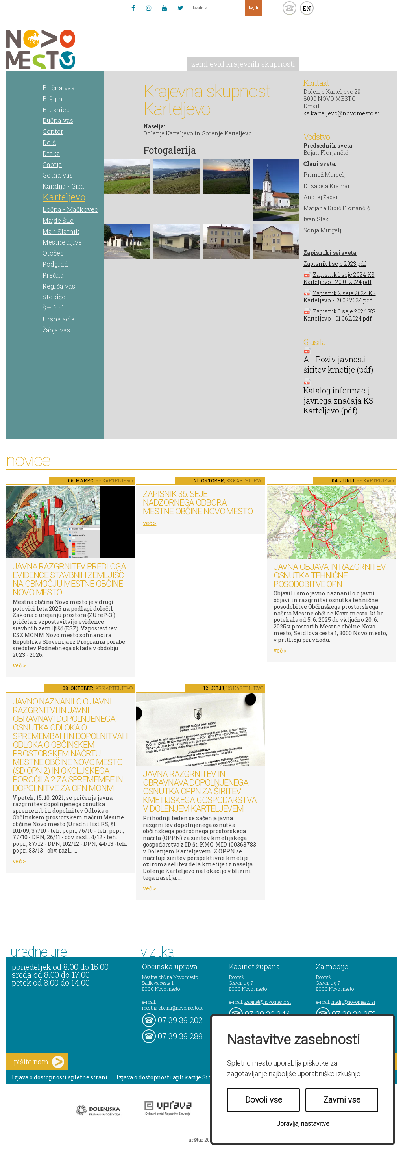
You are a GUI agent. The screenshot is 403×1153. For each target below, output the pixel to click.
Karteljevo (64, 197)
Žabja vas (56, 330)
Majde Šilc (58, 220)
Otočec (53, 253)
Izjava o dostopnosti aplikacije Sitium (169, 1077)
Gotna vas (58, 175)
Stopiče (54, 297)
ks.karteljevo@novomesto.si (341, 113)
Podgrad (55, 264)
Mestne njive (62, 242)
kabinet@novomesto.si (267, 1002)
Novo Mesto (59, 49)
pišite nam (39, 1062)
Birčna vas (58, 87)
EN (307, 8)
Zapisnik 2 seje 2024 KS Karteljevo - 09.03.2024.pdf (339, 296)
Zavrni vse (342, 1100)
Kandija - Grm (63, 186)
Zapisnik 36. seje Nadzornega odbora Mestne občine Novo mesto (198, 502)
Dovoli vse (263, 1100)
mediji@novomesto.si (353, 1002)
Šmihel (53, 308)
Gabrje (52, 164)
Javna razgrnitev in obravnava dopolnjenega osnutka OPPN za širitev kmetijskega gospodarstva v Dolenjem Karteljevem (200, 791)
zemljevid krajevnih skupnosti (243, 64)
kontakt (289, 8)
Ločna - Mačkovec (70, 209)
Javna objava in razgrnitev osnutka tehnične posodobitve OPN (330, 575)
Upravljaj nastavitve (302, 1123)
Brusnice (56, 110)
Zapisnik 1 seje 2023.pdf (334, 263)
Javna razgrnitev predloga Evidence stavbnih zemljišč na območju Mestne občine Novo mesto (69, 579)
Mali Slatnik (61, 231)
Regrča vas (59, 286)
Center (53, 131)
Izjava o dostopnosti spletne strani (60, 1077)
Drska (51, 153)
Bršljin (53, 99)
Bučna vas (58, 120)
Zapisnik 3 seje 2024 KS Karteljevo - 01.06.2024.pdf (339, 315)
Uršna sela (59, 319)
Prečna (53, 275)
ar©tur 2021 (201, 1139)
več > (19, 665)
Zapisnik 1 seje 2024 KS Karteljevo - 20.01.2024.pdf (339, 278)
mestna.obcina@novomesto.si (172, 1008)
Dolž (49, 142)
